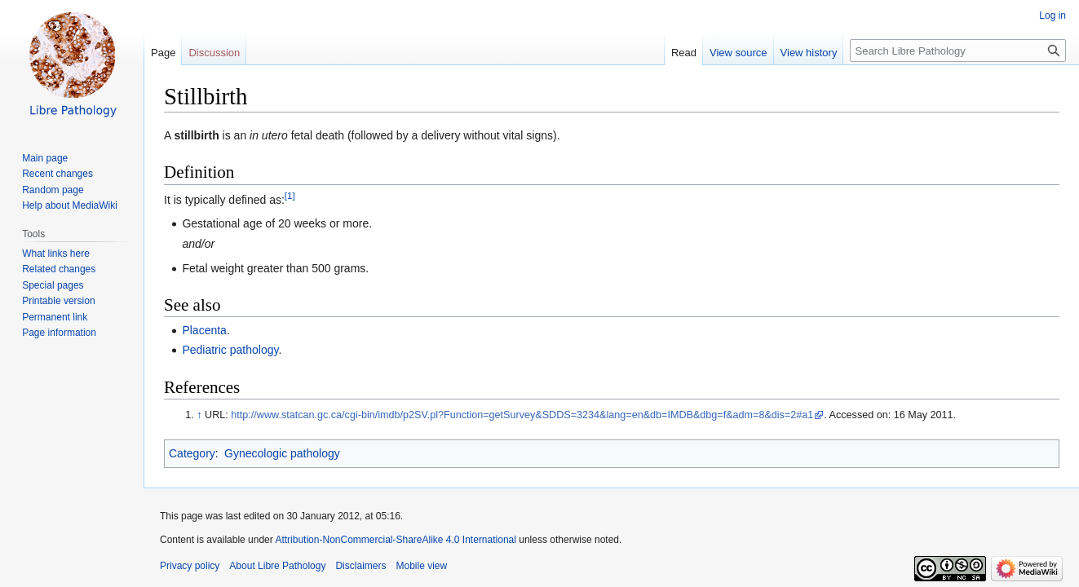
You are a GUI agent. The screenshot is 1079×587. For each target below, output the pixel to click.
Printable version (58, 301)
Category (192, 453)
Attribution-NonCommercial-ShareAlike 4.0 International (395, 539)
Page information (59, 332)
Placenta (204, 330)
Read (683, 52)
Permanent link (54, 317)
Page (163, 52)
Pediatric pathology (230, 349)
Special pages (52, 285)
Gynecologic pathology (282, 453)
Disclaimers (360, 566)
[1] (290, 195)
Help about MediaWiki (69, 205)
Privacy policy (189, 566)
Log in (1052, 15)
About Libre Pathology (277, 566)
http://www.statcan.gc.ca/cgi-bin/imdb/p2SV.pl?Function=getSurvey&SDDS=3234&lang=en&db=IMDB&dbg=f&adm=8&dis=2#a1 (522, 415)
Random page (52, 190)
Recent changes (57, 173)
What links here (56, 253)
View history (809, 52)
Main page (45, 158)
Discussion (214, 52)
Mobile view (421, 566)
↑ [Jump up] (199, 415)
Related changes (58, 269)
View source (738, 52)
